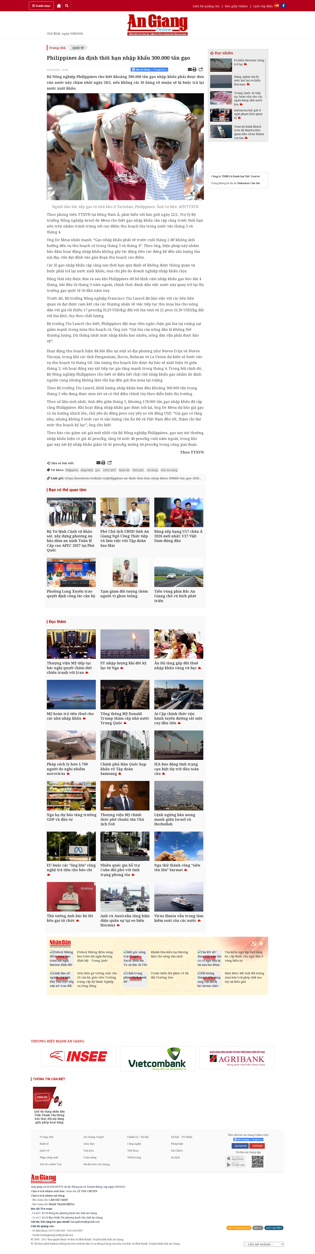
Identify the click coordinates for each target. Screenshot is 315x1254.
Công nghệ (134, 1147)
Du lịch (175, 1160)
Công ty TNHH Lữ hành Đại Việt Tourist (235, 176)
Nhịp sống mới (49, 1160)
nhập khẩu (87, 470)
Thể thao (133, 1154)
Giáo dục (89, 1147)
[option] (78, 1060)
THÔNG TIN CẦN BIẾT (49, 1082)
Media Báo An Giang (96, 1167)
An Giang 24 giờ (93, 1140)
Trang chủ (57, 48)
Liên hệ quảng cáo (206, 6)
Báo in (258, 1231)
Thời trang (134, 1160)
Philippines (71, 470)
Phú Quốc (138, 470)
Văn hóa (88, 1154)
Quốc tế (78, 48)
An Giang (152, 470)
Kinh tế (44, 1147)
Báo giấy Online (236, 6)
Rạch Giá (124, 470)
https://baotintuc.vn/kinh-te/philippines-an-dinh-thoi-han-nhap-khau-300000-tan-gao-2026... (124, 478)
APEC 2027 (109, 470)
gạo (97, 470)
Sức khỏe (177, 1154)
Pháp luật (177, 1147)
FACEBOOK (240, 1149)
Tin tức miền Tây (50, 1167)
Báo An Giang (169, 470)
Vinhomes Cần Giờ (248, 183)
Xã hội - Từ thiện (181, 1140)
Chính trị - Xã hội (138, 1140)
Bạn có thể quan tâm (67, 490)
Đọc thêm (57, 622)
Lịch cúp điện (263, 6)
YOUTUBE (257, 1149)
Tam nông (90, 1160)
